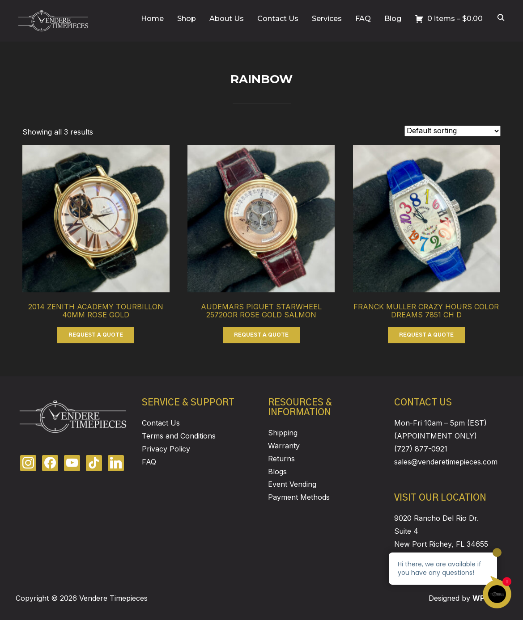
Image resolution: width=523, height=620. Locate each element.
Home (152, 18)
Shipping (283, 432)
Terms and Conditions (179, 435)
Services (327, 18)
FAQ (363, 18)
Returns (281, 458)
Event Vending (292, 484)
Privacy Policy (166, 448)
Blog (392, 18)
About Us (226, 18)
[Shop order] (452, 131)
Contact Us (277, 18)
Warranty (284, 445)
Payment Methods (299, 497)
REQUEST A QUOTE (95, 334)
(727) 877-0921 (420, 448)
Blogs (277, 471)
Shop (186, 18)
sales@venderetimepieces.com (445, 461)
